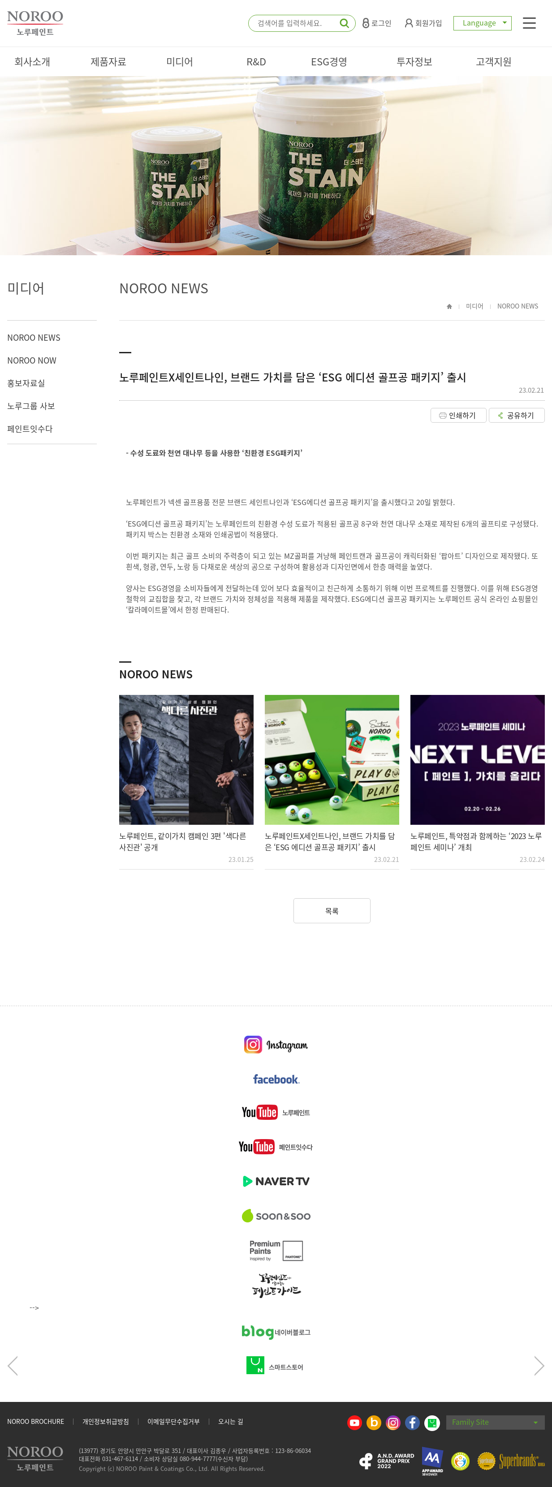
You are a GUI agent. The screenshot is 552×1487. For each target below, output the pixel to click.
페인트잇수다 (30, 429)
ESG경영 (329, 61)
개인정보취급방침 (105, 1421)
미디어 (179, 61)
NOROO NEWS (33, 337)
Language (482, 22)
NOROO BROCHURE (35, 1421)
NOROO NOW (31, 360)
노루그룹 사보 (31, 406)
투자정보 (414, 61)
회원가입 (423, 22)
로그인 (377, 22)
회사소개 (32, 61)
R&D (256, 61)
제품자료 (108, 61)
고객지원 (494, 61)
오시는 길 (230, 1421)
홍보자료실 (26, 383)
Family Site (495, 1421)
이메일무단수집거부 (173, 1421)
